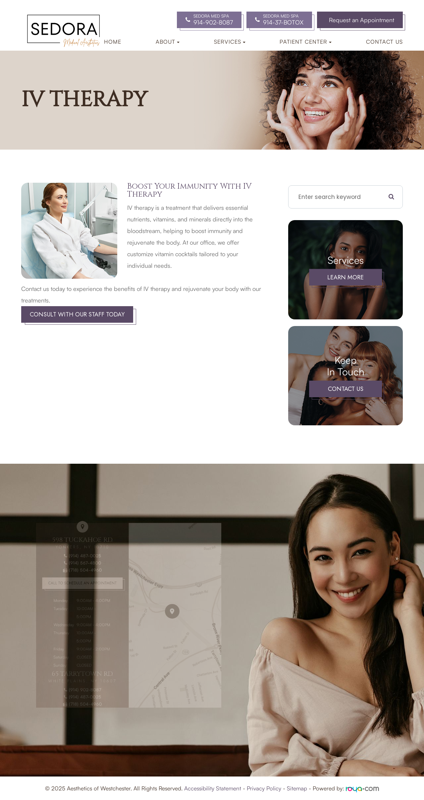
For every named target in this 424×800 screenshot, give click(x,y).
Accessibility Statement (212, 788)
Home (112, 41)
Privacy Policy (264, 788)
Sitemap (297, 788)
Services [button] (229, 41)
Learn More (345, 277)
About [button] (168, 41)
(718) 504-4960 (81, 575)
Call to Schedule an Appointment (81, 587)
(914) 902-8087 (81, 680)
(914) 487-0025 (81, 563)
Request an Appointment (361, 20)
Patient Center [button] (306, 41)
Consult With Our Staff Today (77, 314)
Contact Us (384, 41)
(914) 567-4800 (81, 569)
